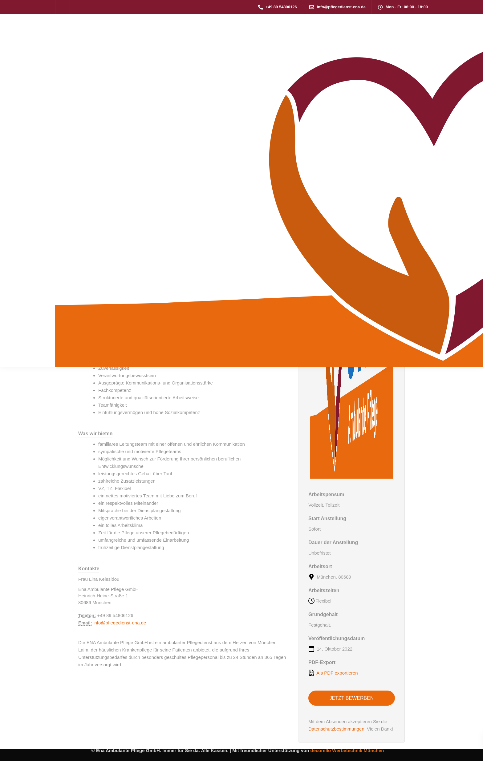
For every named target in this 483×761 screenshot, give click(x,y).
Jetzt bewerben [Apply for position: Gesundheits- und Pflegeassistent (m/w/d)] (352, 698)
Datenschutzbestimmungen (336, 728)
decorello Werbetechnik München (347, 750)
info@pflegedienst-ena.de (119, 622)
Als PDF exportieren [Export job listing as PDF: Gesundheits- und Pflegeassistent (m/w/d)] (333, 673)
